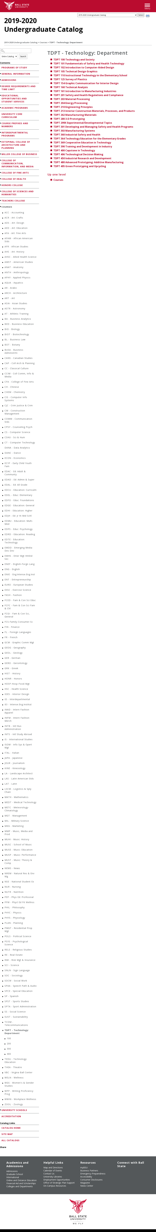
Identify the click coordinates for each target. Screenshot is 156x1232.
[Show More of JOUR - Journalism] (3, 763)
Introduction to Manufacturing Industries (84, 91)
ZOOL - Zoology (14, 1104)
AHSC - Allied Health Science (21, 256)
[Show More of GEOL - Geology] (3, 653)
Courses (43, 42)
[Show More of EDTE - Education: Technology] (3, 540)
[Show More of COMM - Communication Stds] (3, 419)
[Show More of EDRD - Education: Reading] (3, 534)
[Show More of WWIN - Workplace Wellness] (3, 1099)
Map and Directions (53, 1167)
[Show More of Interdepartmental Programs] (1, 132)
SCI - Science (12, 965)
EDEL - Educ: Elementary (18, 495)
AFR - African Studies (16, 246)
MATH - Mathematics (16, 797)
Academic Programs (15, 107)
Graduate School (14, 1174)
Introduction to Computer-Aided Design (83, 67)
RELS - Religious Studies (18, 949)
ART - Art (10, 298)
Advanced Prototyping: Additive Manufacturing (88, 162)
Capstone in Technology (74, 150)
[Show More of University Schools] (1, 1110)
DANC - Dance (13, 452)
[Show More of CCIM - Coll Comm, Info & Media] (3, 374)
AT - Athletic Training (16, 313)
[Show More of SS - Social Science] (3, 1012)
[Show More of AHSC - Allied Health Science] (3, 257)
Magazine (85, 1182)
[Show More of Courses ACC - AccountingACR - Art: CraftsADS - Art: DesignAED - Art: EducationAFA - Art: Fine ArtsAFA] (1, 206)
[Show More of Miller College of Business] (1, 154)
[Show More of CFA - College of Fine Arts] (3, 382)
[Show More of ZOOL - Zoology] (3, 1104)
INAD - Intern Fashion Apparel (17, 711)
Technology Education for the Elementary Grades (89, 138)
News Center (86, 1185)
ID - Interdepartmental (17, 699)
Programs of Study (14, 67)
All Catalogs (11, 1140)
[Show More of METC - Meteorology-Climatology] (3, 808)
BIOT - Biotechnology (17, 334)
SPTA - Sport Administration (20, 1006)
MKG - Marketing (14, 826)
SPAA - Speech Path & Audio (21, 985)
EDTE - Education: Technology (15, 541)
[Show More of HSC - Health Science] (3, 689)
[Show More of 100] (5, 1039)
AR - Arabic (11, 287)
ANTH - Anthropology (17, 272)
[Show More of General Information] (1, 73)
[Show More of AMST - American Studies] (3, 262)
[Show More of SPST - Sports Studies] (3, 1001)
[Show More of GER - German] (3, 658)
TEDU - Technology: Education (16, 1061)
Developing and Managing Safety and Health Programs (93, 126)
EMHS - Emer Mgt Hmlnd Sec (18, 557)
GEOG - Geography (15, 647)
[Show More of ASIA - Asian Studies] (3, 303)
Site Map (7, 1134)
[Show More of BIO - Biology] (3, 329)
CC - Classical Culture (17, 368)
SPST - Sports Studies (17, 1001)
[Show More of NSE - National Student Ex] (3, 882)
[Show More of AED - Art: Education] (3, 228)
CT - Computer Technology (20, 442)
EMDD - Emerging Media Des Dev (18, 549)
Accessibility (86, 1176)
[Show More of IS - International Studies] (3, 740)
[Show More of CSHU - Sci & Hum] (3, 437)
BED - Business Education (19, 324)
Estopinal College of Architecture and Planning (16, 144)
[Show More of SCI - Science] (3, 965)
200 (9, 1043)
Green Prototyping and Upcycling (79, 166)
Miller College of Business (19, 154)
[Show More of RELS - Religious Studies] (3, 950)
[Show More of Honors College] (1, 185)
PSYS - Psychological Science (16, 943)
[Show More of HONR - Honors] (3, 679)
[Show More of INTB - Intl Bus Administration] (3, 726)
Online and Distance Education (21, 1180)
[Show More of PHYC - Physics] (3, 913)
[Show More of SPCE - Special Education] (3, 991)
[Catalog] (107, 15)
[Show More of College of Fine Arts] (1, 172)
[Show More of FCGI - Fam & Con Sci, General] (3, 614)
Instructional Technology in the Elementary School (90, 75)
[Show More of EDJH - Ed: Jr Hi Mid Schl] (3, 516)
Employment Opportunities (56, 1179)
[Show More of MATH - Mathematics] (3, 797)
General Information (16, 73)
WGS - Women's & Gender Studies (19, 1084)
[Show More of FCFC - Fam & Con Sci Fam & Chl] (3, 606)
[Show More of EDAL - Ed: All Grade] (3, 485)
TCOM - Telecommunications (16, 1023)
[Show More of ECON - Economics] (3, 458)
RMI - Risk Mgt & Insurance (20, 960)
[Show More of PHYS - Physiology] (3, 918)
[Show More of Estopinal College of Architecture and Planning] (1, 141)
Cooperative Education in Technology (82, 142)
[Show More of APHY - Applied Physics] (3, 278)
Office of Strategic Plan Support (59, 1182)
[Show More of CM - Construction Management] (3, 411)
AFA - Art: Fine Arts (15, 233)
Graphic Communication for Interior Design (86, 83)
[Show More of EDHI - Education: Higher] (3, 511)
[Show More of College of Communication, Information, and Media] (1, 160)
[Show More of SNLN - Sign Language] (3, 970)
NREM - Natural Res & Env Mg (19, 875)
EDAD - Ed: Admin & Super (19, 479)
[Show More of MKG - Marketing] (3, 826)
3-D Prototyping (69, 118)
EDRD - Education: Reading (20, 534)
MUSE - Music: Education (19, 849)
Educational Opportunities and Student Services (14, 98)
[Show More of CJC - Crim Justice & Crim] (3, 406)
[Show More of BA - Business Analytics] (3, 319)
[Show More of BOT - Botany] (3, 345)
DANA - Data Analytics (17, 447)
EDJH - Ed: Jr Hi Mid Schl (18, 515)
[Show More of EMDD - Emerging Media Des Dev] (3, 548)
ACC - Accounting (14, 212)
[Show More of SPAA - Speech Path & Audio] (3, 986)
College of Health (14, 178)
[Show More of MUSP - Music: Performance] (3, 855)
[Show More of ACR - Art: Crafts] (3, 218)
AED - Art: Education (16, 228)
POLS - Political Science (18, 936)
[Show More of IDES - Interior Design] (3, 694)
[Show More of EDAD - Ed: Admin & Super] (3, 480)
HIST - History (12, 673)
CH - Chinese (12, 386)
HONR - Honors (13, 678)
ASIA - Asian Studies (16, 303)
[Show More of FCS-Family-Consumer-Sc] (3, 622)
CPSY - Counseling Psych (18, 427)
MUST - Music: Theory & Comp (18, 861)
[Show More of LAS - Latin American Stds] (3, 779)
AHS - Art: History (14, 251)
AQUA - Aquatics (14, 282)
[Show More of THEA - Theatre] (3, 1067)
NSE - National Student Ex (19, 881)
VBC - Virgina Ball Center (18, 1072)
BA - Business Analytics (18, 318)
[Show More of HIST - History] (3, 674)
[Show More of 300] (5, 1049)
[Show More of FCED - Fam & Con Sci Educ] (3, 600)
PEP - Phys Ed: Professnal (19, 897)
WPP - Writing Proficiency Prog (19, 1092)
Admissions (9, 80)
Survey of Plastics (70, 79)
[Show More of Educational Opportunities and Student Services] (1, 95)
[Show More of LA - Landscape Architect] (3, 774)
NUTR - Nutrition (14, 891)
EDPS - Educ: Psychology (19, 529)
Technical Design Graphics (75, 71)
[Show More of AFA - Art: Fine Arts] (3, 233)
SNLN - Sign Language (17, 970)
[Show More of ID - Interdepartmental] (3, 699)
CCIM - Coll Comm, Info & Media (19, 375)
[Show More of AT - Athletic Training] (3, 314)
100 (9, 1038)
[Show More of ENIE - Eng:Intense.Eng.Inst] (3, 575)
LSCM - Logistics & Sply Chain (18, 790)
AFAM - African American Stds (19, 240)
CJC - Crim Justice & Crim (19, 405)
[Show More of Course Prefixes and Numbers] (1, 123)
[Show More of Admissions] (1, 80)
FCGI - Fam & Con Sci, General (17, 615)
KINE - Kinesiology (15, 768)
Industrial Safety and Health (76, 134)
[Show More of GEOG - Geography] (3, 648)
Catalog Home (11, 1127)
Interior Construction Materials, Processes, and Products (94, 111)
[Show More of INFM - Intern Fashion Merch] (3, 718)
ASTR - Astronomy (15, 308)
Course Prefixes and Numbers (15, 125)
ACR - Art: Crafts (14, 217)
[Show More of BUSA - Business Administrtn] (3, 350)
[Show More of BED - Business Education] (3, 324)
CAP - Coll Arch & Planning (20, 363)
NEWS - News (12, 868)
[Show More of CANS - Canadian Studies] (3, 358)
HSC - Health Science (16, 688)
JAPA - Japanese (14, 757)
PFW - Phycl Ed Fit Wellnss (19, 902)
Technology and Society (73, 59)
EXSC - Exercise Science (18, 589)
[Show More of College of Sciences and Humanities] (1, 191)
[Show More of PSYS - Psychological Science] (3, 942)
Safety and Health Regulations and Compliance (88, 95)
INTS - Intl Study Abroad (18, 734)
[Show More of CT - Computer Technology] (3, 443)
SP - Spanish (12, 996)
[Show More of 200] (5, 1044)
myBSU (84, 1167)
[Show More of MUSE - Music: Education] (3, 850)
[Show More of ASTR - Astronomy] (3, 309)
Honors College (12, 185)
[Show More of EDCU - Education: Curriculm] (3, 490)
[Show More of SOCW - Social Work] (3, 981)
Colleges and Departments (19, 1186)
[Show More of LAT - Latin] (3, 784)
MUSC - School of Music (18, 844)
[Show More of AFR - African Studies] (3, 247)
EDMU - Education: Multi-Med (19, 522)
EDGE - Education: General (19, 505)
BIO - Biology (12, 329)
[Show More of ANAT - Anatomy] (3, 267)
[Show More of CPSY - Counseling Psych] (3, 427)
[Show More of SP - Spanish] (3, 996)
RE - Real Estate (14, 954)
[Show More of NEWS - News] (3, 868)
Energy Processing (70, 103)
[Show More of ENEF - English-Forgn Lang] (3, 564)
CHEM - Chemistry (15, 392)
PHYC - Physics (13, 912)
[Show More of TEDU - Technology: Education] (3, 1059)
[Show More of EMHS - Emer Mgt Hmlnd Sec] (3, 556)
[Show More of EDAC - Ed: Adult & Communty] (3, 472)
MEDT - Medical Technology (20, 802)
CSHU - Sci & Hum (15, 437)
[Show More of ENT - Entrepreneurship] (3, 580)
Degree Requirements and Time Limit (19, 88)
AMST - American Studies (19, 262)
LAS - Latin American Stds (19, 778)
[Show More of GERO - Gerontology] (3, 663)
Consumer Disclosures (91, 1179)
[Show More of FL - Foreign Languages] (3, 632)
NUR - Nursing (13, 886)
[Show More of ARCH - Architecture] (3, 293)
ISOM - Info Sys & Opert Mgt (18, 746)
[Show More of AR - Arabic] (3, 288)
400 (9, 1053)
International (12, 1177)
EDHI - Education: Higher (18, 510)
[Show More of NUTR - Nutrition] (3, 892)
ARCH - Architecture (16, 293)
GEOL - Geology (14, 652)
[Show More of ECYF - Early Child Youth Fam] (3, 463)
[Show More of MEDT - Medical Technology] (3, 802)
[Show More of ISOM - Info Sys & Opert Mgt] (3, 745)
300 (9, 1048)
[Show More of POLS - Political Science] (3, 936)
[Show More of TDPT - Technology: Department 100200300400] (3, 1030)
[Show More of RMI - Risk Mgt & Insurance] (3, 960)
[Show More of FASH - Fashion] (3, 595)
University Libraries (52, 1176)
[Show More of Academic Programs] (1, 107)
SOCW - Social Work (16, 980)
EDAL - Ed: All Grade (16, 484)
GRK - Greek (11, 668)
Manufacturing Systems (74, 130)
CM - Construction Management (15, 412)
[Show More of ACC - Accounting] (3, 213)
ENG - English (12, 569)
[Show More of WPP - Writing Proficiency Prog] (3, 1091)
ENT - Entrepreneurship (18, 579)
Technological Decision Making (78, 154)
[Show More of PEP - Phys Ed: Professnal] (3, 897)
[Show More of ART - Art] (3, 298)
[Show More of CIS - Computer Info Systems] (3, 397)
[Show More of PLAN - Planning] (3, 923)
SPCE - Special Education (19, 991)
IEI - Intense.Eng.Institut (18, 704)
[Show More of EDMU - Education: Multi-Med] (3, 521)
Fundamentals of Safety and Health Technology (88, 63)
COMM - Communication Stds (18, 420)
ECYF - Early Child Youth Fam (18, 465)
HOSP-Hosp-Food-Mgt (17, 683)
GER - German (12, 657)
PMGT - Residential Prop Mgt (18, 930)
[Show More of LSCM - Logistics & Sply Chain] (3, 789)
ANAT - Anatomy (14, 267)
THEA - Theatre (13, 1067)
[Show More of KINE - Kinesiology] (3, 768)
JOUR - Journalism (15, 763)
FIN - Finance (12, 626)
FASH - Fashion (13, 595)
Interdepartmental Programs (15, 134)
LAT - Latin (11, 783)
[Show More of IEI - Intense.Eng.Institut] (3, 705)
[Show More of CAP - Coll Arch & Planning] (3, 363)
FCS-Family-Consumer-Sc (19, 621)
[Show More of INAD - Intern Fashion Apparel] (3, 710)
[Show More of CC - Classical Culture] (3, 368)
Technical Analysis (70, 87)
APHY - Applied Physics (17, 277)
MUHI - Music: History (17, 839)
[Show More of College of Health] (1, 178)
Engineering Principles (73, 107)
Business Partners (89, 1170)
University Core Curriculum (12, 116)
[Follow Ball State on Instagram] (139, 1172)
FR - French (11, 637)
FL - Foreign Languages (18, 632)
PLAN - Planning (14, 922)
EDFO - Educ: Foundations (19, 500)
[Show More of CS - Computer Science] (3, 432)
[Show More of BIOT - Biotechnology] (3, 334)
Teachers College (13, 200)
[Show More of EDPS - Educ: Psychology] (3, 529)
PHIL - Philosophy (15, 907)
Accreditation (11, 1116)
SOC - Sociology (14, 975)
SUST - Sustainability (16, 1016)
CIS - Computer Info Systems (16, 399)
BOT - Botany (12, 344)
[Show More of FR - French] (3, 637)
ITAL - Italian (12, 752)
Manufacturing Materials (74, 115)
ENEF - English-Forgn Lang (20, 564)
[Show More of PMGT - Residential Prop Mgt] (3, 928)
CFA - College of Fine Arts (19, 381)
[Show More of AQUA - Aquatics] (3, 283)
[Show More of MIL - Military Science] (3, 821)
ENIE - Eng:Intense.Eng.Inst (20, 574)
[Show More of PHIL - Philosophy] (3, 908)
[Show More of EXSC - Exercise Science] (3, 590)
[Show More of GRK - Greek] (3, 668)
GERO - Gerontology (16, 663)
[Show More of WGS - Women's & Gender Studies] (3, 1083)
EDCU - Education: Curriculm (21, 489)
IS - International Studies (19, 739)
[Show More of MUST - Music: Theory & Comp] (3, 860)
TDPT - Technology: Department (17, 1032)
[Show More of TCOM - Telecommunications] (3, 1022)
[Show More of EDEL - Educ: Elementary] (3, 495)
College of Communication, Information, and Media (18, 163)
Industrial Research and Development (82, 158)
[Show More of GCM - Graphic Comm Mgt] (3, 643)
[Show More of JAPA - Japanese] (3, 758)
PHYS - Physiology (15, 917)
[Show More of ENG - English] (3, 569)
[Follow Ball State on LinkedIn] (118, 1179)
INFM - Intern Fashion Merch (17, 719)
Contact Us (48, 1173)
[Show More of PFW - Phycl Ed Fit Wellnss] (3, 902)
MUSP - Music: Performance (20, 854)
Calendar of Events (52, 1170)
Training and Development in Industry (82, 146)
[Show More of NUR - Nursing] (3, 887)
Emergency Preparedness (92, 1173)
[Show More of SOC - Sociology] (3, 976)
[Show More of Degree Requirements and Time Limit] (1, 86)
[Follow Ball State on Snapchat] (125, 1179)
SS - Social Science (15, 1011)
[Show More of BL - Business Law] (3, 340)
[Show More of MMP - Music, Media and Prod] (3, 831)
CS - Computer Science (17, 432)
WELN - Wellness (14, 1077)
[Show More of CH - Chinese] (3, 387)
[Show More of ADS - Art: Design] (3, 223)
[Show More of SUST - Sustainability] (3, 1017)
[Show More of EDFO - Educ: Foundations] (3, 500)
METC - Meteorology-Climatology (17, 809)
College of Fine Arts (15, 172)
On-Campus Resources (54, 1185)
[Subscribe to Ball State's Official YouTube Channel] (132, 1172)
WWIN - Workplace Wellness (20, 1099)
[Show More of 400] (5, 1054)
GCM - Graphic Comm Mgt (19, 642)
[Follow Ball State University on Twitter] (125, 1172)
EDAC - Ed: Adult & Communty (15, 473)
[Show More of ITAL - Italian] (3, 753)
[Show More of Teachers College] (1, 200)
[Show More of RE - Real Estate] (3, 955)
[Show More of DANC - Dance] (3, 453)
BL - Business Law (15, 339)
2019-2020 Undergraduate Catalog (20, 42)
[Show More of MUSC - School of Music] (3, 845)
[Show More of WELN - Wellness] (3, 1078)
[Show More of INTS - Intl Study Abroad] (3, 734)
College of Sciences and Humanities (18, 193)
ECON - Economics (15, 458)
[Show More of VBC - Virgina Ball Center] (3, 1073)
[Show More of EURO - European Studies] (3, 585)
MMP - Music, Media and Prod (19, 833)
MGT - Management (16, 815)
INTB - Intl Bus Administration (13, 727)
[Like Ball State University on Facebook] (118, 1172)
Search (23, 56)
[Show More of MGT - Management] (3, 816)
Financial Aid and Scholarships (21, 1183)
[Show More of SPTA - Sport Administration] (3, 1007)
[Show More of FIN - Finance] (3, 627)
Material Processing (71, 99)
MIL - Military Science (17, 820)
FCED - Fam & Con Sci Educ (20, 600)
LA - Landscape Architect (19, 773)
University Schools (14, 1110)
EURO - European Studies (19, 584)
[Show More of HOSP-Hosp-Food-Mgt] (3, 684)
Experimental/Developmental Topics (82, 122)
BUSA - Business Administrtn (14, 351)
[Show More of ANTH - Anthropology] (3, 272)
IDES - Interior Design (17, 694)
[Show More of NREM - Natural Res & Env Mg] (3, 874)
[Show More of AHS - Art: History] (3, 252)
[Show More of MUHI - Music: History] (3, 839)
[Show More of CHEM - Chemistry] (3, 392)
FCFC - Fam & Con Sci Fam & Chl (20, 607)
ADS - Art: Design (14, 222)
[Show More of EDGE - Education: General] (3, 506)
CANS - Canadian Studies (19, 358)
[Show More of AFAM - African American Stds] (3, 238)
